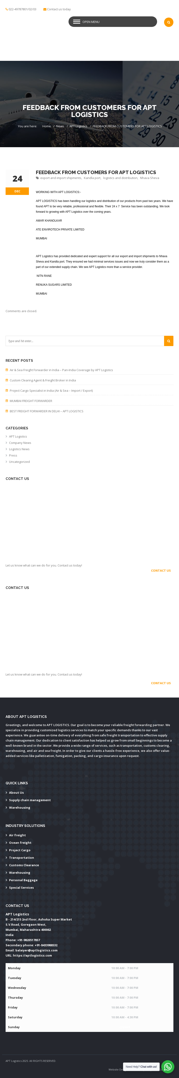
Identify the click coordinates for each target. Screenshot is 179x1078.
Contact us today (59, 9)
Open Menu (91, 22)
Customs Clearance (24, 865)
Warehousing (19, 807)
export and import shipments (60, 178)
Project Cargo (20, 850)
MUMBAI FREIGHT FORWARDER (31, 401)
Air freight (17, 835)
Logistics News (19, 449)
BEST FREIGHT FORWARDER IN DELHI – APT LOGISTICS (46, 411)
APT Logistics (78, 126)
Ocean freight (20, 842)
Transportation (21, 857)
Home (46, 126)
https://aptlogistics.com (32, 955)
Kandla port (92, 178)
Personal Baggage (23, 880)
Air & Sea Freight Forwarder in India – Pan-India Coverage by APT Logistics (61, 370)
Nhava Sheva (149, 178)
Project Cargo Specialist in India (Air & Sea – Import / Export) (51, 390)
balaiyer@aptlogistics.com (36, 950)
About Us (16, 792)
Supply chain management (30, 800)
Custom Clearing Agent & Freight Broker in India (43, 380)
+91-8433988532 (46, 945)
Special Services (21, 887)
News (60, 126)
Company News (20, 443)
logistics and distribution (120, 178)
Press (13, 455)
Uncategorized (19, 462)
